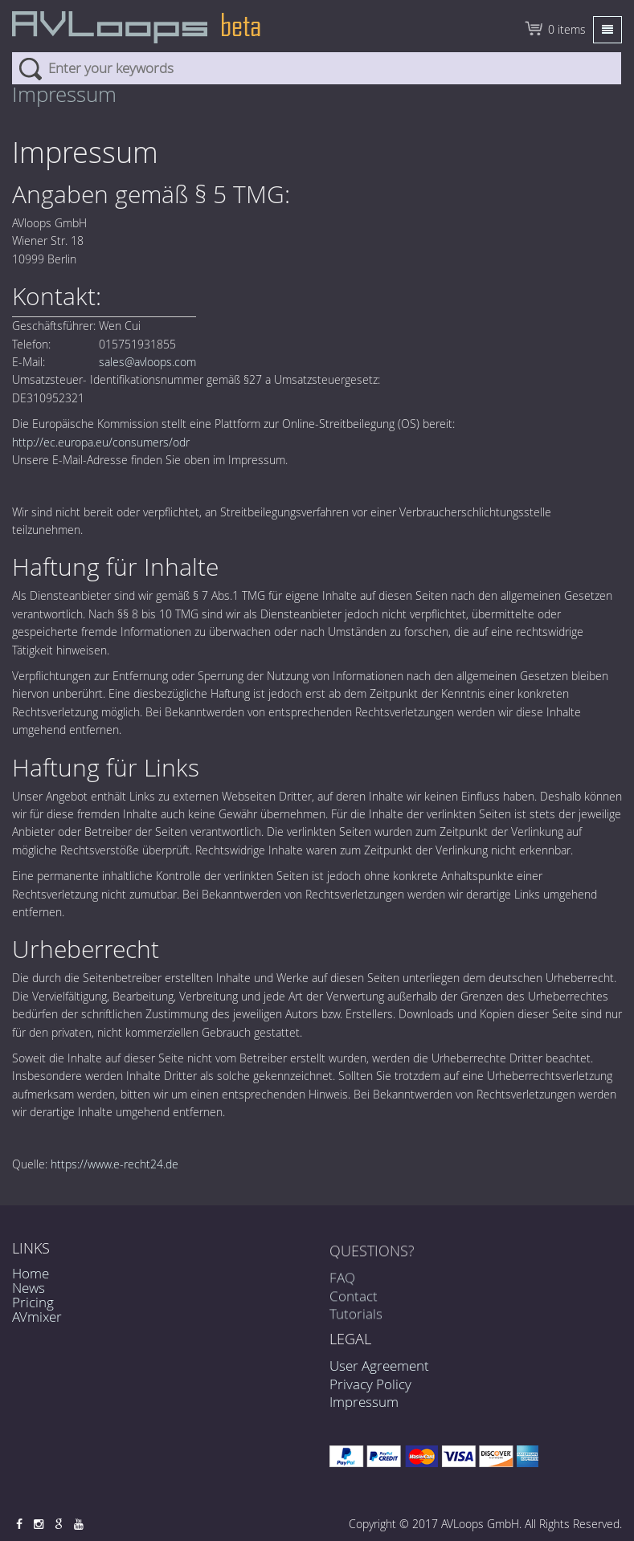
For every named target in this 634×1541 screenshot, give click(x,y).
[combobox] (316, 68)
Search (30, 68)
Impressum (364, 1401)
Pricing (33, 1302)
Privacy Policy (370, 1384)
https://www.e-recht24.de (114, 1164)
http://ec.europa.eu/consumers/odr (101, 442)
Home (30, 1273)
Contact (353, 1300)
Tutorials (355, 1319)
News (28, 1287)
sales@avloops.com (147, 361)
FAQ (342, 1283)
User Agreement (379, 1365)
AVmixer (37, 1316)
